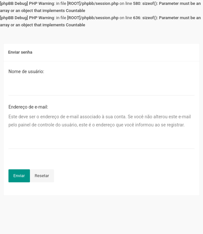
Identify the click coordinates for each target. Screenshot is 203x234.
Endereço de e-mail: (28, 107)
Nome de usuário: (26, 71)
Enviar (19, 175)
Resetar (42, 175)
